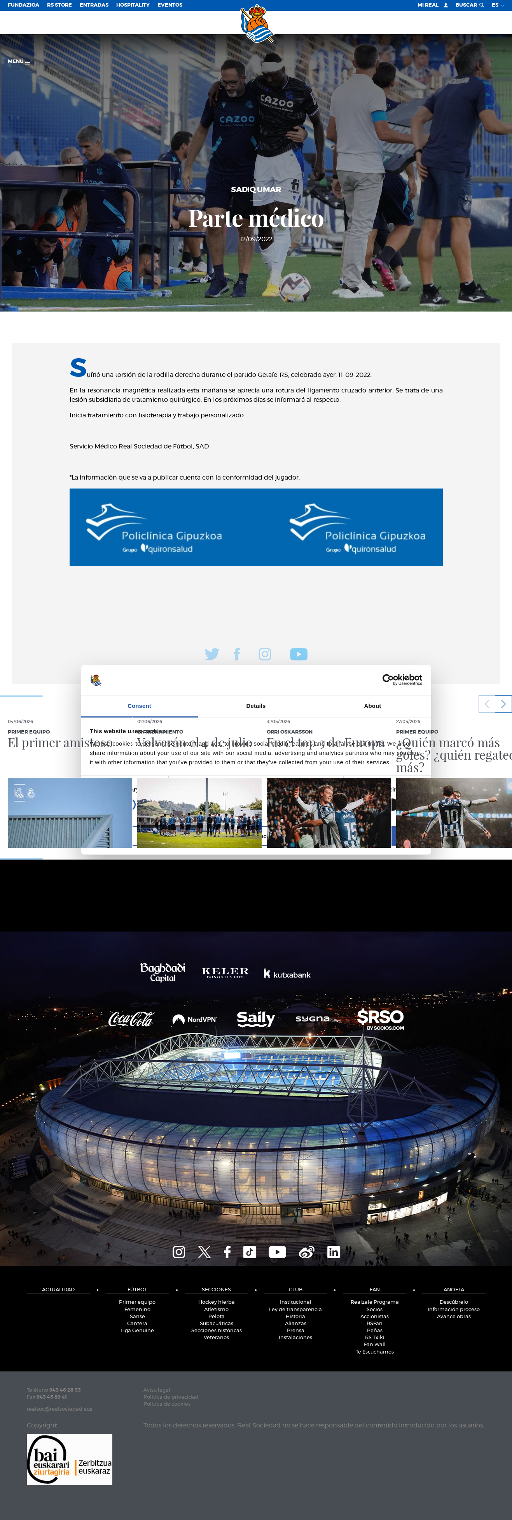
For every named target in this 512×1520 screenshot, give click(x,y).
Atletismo (216, 1309)
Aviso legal (156, 1390)
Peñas (375, 1330)
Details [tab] (256, 705)
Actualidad (58, 1289)
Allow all (368, 835)
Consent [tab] (139, 705)
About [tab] (372, 705)
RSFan (375, 1323)
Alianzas (295, 1323)
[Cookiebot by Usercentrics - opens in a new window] (388, 680)
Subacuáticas (216, 1323)
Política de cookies (166, 1404)
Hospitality (133, 5)
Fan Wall (375, 1344)
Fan (375, 1289)
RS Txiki (374, 1337)
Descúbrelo (454, 1302)
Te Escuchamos (375, 1352)
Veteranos (216, 1337)
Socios (375, 1309)
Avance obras (454, 1316)
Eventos (169, 5)
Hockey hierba (216, 1302)
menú (19, 62)
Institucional (295, 1302)
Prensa (295, 1330)
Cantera (137, 1323)
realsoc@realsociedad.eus (59, 1409)
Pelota (216, 1316)
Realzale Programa (375, 1302)
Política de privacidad (171, 1397)
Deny (144, 835)
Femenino (137, 1309)
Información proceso (454, 1309)
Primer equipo (137, 1302)
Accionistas (374, 1316)
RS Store (59, 5)
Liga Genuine (137, 1330)
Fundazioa (23, 5)
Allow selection (256, 835)
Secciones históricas (216, 1330)
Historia (295, 1316)
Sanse (137, 1316)
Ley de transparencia (295, 1309)
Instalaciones (295, 1337)
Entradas (94, 5)
